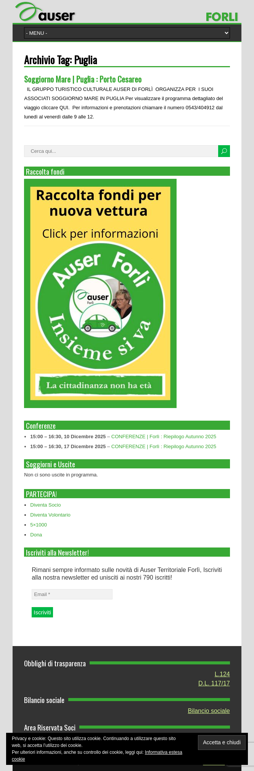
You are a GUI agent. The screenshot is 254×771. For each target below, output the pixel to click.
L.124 (222, 674)
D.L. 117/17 (214, 683)
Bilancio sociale (209, 711)
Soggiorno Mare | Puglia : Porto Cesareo (82, 79)
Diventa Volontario (50, 515)
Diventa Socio (45, 505)
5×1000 (38, 525)
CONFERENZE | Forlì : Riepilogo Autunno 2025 (163, 436)
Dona (36, 535)
